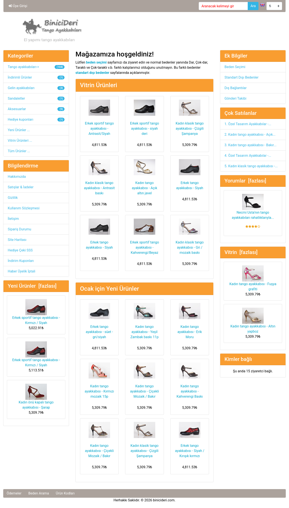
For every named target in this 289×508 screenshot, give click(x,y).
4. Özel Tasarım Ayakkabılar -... (247, 156)
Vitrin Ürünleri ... (20, 140)
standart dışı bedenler (92, 73)
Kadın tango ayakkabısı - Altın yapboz (253, 320)
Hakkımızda (17, 177)
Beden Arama (38, 493)
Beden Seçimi (234, 67)
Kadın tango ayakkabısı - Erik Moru (189, 332)
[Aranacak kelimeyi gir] (223, 6)
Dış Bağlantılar (235, 88)
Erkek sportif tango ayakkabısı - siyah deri (144, 128)
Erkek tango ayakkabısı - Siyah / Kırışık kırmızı (189, 451)
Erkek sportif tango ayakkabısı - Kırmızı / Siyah (36, 312)
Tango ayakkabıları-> (36, 67)
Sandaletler (36, 98)
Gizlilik (13, 198)
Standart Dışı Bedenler (241, 77)
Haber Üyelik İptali (21, 271)
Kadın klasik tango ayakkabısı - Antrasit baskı (99, 188)
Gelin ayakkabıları (36, 88)
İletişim (13, 219)
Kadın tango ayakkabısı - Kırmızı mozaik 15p (99, 391)
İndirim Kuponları (21, 261)
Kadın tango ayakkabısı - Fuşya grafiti (252, 278)
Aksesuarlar (36, 109)
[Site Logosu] (50, 26)
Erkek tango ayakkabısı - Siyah (189, 185)
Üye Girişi (18, 6)
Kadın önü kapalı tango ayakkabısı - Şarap (36, 396)
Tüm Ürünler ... (19, 151)
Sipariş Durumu (19, 229)
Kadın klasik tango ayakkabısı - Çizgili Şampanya (190, 128)
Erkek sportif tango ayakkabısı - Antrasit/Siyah (99, 128)
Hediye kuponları (36, 119)
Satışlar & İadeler (21, 187)
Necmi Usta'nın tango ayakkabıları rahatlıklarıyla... (253, 207)
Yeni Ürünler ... (19, 130)
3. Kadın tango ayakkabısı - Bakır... (250, 145)
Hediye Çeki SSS (20, 250)
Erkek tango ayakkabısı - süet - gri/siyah (99, 332)
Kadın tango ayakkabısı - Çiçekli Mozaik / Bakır (144, 391)
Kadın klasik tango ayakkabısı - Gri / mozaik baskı (190, 247)
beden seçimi (96, 62)
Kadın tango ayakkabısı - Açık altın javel (144, 188)
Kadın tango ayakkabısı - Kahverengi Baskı (190, 391)
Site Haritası (17, 240)
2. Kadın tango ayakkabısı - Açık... (249, 134)
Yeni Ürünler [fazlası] (32, 286)
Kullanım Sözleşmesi (24, 208)
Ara (253, 6)
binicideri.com (163, 500)
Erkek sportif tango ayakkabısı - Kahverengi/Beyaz (144, 247)
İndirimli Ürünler (36, 77)
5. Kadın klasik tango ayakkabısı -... (251, 166)
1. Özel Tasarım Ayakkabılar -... (247, 124)
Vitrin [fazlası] (241, 252)
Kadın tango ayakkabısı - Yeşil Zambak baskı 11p (144, 332)
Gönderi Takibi (235, 98)
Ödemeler (14, 493)
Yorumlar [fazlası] (245, 181)
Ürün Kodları (65, 493)
